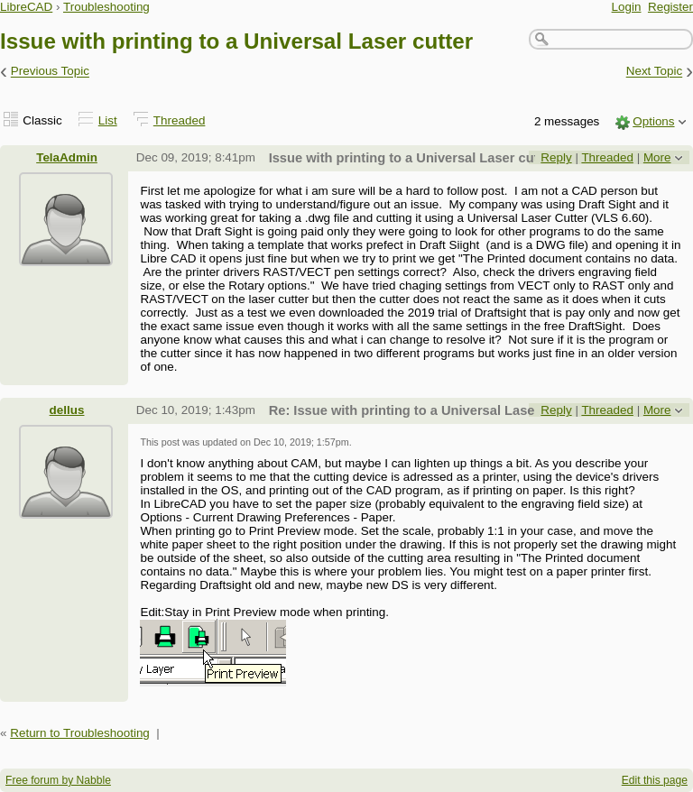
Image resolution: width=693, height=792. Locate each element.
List (107, 120)
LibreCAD (26, 7)
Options (653, 121)
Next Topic (654, 71)
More (657, 157)
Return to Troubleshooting (80, 733)
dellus (67, 410)
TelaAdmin (66, 157)
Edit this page (655, 780)
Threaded (179, 120)
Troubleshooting (106, 7)
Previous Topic (50, 71)
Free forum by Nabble (58, 780)
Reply (556, 157)
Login (627, 7)
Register (670, 7)
